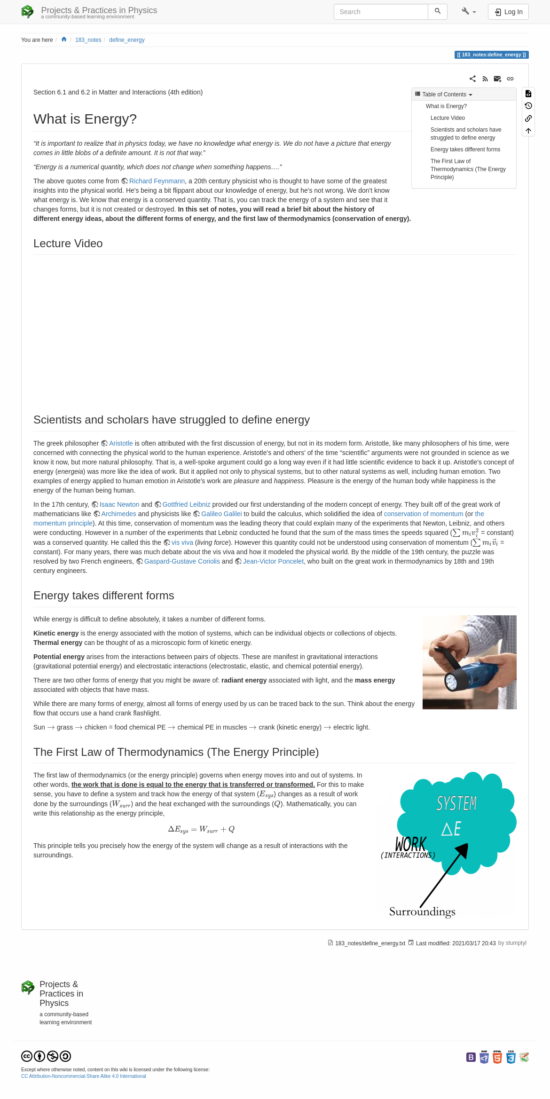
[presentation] (465, 532)
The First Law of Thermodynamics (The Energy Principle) (468, 169)
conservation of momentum (424, 514)
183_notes (88, 40)
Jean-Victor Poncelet (273, 561)
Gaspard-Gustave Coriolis (182, 561)
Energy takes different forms (465, 149)
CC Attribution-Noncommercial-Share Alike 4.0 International (83, 1076)
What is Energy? (446, 106)
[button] (469, 12)
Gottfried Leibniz (187, 504)
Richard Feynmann (157, 181)
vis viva (182, 542)
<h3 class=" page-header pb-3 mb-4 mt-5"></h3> (157, 331)
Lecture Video (448, 118)
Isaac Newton (120, 504)
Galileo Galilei (221, 514)
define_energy (126, 40)
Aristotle (121, 443)
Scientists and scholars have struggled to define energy (466, 133)
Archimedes (119, 514)
